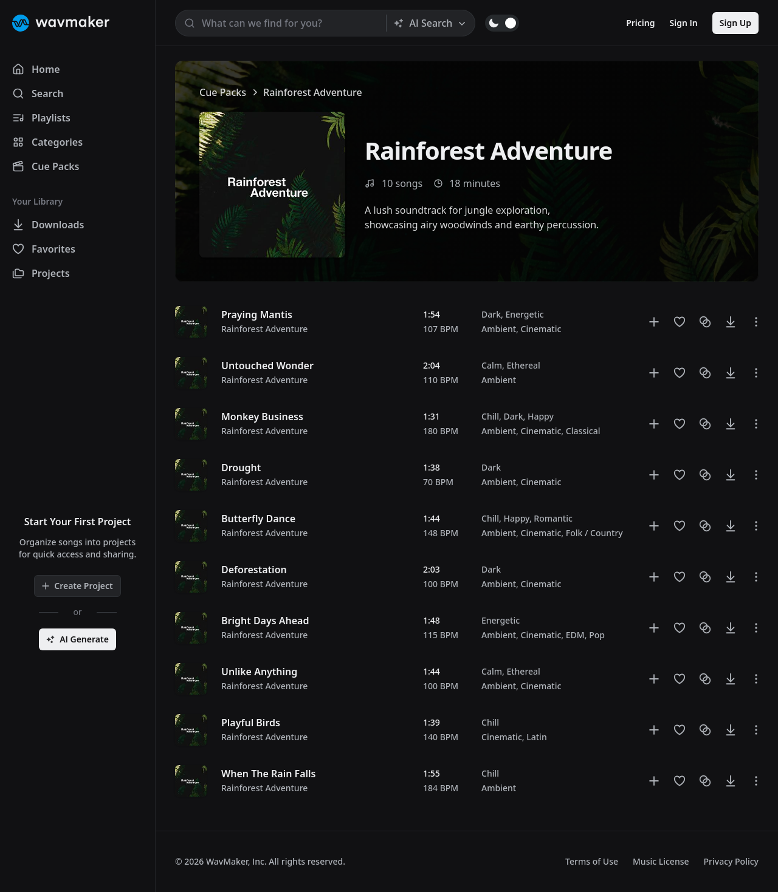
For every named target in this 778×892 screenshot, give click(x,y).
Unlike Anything (259, 671)
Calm (491, 365)
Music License (661, 861)
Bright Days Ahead (265, 620)
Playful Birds (250, 722)
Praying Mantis (256, 314)
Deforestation (254, 569)
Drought (241, 467)
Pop (597, 635)
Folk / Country (594, 533)
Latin (536, 737)
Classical (583, 431)
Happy (541, 416)
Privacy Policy (731, 861)
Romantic (553, 518)
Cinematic (541, 329)
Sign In (684, 23)
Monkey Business (262, 416)
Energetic (524, 314)
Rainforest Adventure (264, 329)
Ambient (498, 329)
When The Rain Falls (268, 773)
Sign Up (735, 23)
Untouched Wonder (267, 365)
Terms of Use (591, 861)
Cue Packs (222, 92)
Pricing (640, 23)
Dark (491, 314)
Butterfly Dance (258, 518)
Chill (490, 416)
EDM (575, 635)
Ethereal (523, 365)
